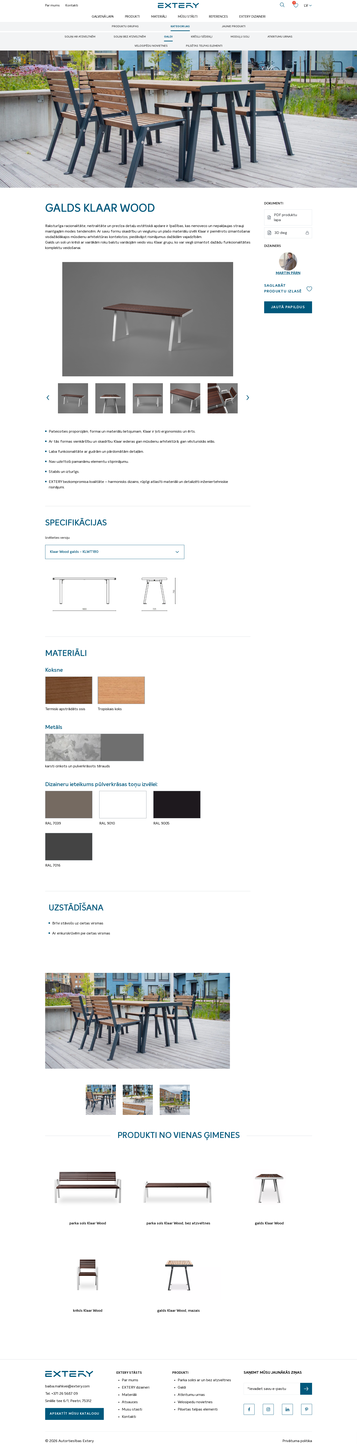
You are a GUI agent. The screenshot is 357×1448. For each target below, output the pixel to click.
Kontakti (71, 5)
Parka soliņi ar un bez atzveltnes (204, 1380)
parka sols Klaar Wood (87, 1223)
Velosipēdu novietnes (151, 46)
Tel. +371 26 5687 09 (61, 1393)
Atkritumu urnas (280, 36)
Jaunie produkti (233, 26)
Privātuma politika (297, 1441)
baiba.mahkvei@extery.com (67, 1386)
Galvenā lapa (103, 16)
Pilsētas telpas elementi (204, 46)
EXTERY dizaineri (135, 1387)
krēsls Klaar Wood (87, 1311)
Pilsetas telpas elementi (198, 1409)
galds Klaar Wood (269, 1223)
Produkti (132, 16)
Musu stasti (132, 1409)
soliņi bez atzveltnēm (130, 36)
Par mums (52, 5)
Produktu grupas (125, 26)
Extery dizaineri (252, 16)
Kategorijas (180, 26)
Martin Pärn (288, 273)
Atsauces (130, 1402)
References (218, 16)
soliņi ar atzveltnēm (80, 36)
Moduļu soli (240, 36)
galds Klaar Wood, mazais (178, 1311)
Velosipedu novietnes (195, 1402)
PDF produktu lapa (285, 217)
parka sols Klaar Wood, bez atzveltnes (178, 1223)
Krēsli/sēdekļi (201, 36)
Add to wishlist (309, 288)
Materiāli (159, 16)
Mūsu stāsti (188, 16)
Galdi (168, 36)
